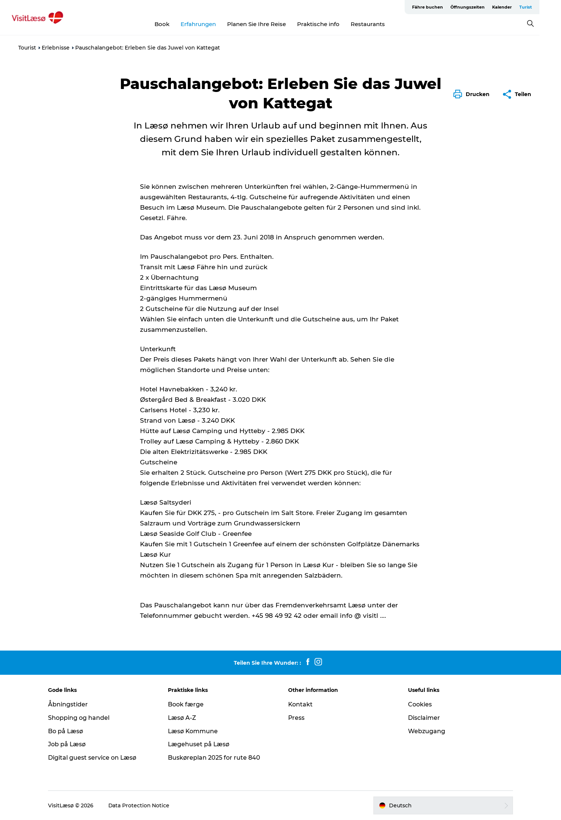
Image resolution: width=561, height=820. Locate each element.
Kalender (513, 7)
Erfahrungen (209, 24)
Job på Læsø (69, 744)
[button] (473, 94)
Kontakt (300, 704)
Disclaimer (423, 717)
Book (172, 24)
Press (296, 717)
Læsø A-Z (183, 717)
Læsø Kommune (194, 731)
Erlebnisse (56, 47)
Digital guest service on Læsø (94, 757)
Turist (536, 7)
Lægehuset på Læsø (200, 744)
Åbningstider (70, 704)
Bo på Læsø (67, 731)
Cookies (419, 704)
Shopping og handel (80, 717)
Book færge (187, 704)
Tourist (27, 47)
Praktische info (329, 24)
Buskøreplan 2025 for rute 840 (215, 757)
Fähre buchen (438, 7)
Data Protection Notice (141, 805)
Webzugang (425, 731)
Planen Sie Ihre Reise (267, 24)
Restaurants (378, 24)
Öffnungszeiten (479, 7)
